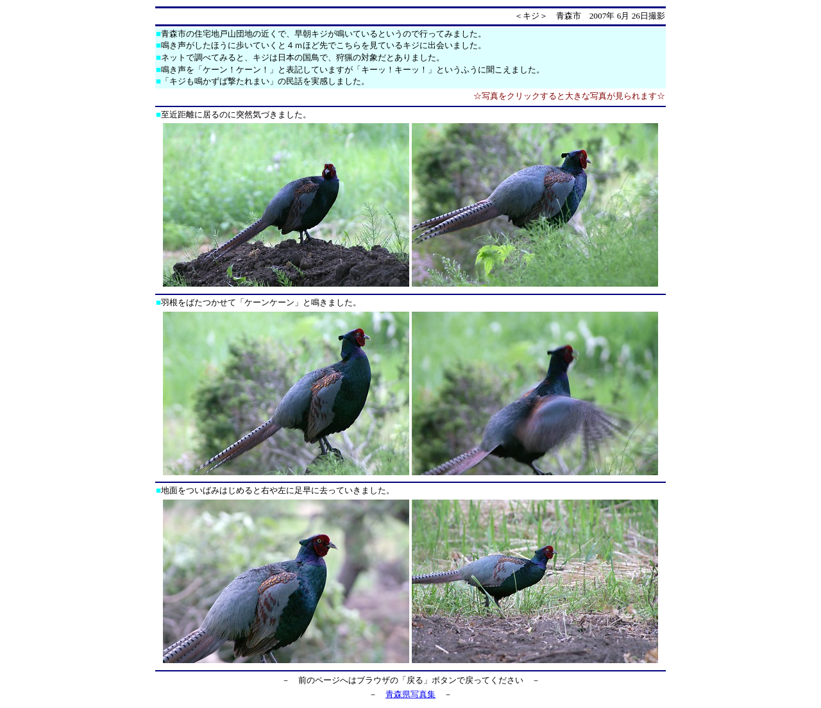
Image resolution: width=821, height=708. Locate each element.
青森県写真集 (410, 694)
